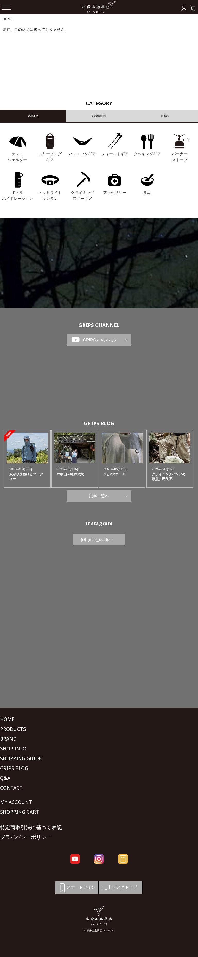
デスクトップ (119, 887)
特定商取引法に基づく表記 (31, 827)
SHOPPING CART (19, 812)
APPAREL (99, 116)
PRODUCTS (13, 729)
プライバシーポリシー (26, 837)
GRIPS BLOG (99, 423)
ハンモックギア (82, 154)
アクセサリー (114, 192)
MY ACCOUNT (16, 802)
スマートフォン (76, 887)
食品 (147, 192)
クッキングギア (147, 154)
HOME (8, 19)
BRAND (8, 739)
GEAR (33, 116)
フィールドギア (114, 154)
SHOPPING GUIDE (21, 758)
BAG (165, 116)
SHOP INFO (13, 749)
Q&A (5, 778)
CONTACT (11, 788)
